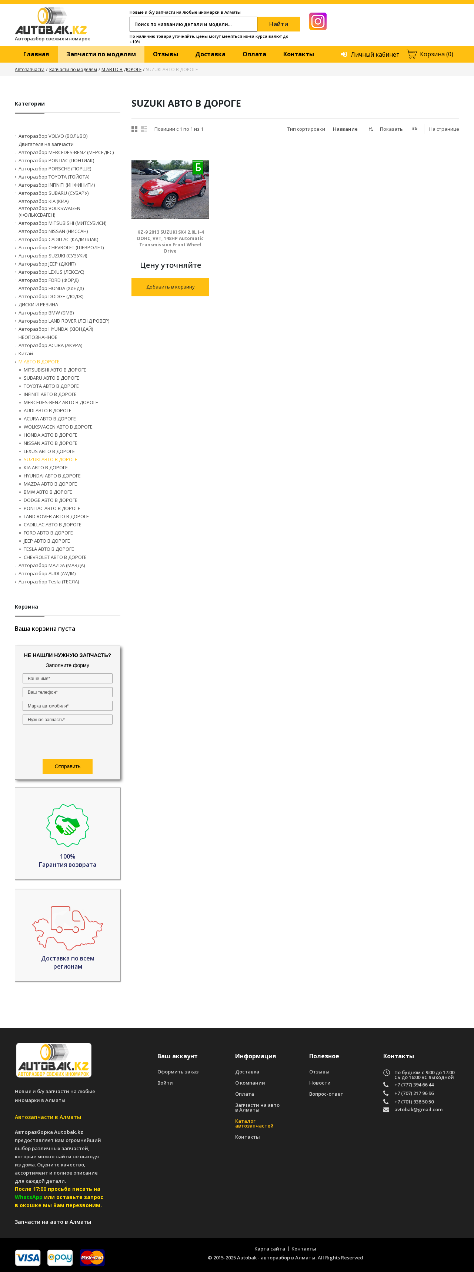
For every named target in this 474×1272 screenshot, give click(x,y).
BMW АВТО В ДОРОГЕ (48, 492)
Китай (26, 353)
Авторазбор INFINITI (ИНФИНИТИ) (57, 185)
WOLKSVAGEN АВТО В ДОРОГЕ (58, 426)
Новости (320, 1082)
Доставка (210, 54)
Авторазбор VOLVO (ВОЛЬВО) (53, 136)
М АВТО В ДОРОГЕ (121, 69)
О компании (250, 1082)
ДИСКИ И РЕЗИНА (38, 304)
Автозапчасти (29, 69)
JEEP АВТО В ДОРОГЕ (47, 540)
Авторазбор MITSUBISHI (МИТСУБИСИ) (62, 223)
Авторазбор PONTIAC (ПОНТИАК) (56, 160)
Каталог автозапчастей (254, 1123)
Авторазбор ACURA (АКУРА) (50, 345)
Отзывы (165, 54)
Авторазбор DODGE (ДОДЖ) (51, 296)
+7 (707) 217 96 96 (414, 1093)
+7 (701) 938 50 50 (414, 1102)
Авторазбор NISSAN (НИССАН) (53, 231)
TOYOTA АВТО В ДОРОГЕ (51, 386)
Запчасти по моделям (101, 54)
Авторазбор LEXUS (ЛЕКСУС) (51, 272)
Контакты (298, 54)
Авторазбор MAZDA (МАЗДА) (52, 565)
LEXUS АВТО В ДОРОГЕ (49, 451)
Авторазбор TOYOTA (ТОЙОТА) (54, 176)
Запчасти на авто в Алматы (257, 1107)
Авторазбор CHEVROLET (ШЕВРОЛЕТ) (61, 247)
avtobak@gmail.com (418, 1110)
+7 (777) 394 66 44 (414, 1085)
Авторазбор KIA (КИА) (44, 201)
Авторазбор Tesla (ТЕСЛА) (49, 581)
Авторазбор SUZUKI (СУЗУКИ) (53, 255)
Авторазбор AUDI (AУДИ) (47, 573)
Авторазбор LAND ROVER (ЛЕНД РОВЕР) (64, 320)
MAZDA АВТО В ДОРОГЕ (50, 483)
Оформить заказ (177, 1071)
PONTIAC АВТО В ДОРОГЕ (52, 508)
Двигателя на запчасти (46, 144)
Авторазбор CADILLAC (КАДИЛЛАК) (58, 239)
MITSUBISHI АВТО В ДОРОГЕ (55, 369)
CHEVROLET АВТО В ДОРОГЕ (55, 557)
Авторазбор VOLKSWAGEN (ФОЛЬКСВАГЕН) (49, 211)
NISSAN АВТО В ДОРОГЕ (50, 443)
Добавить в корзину (170, 286)
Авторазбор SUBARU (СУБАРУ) (54, 193)
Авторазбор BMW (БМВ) (46, 312)
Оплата (254, 54)
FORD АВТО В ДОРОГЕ (48, 532)
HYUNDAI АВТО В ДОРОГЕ (52, 475)
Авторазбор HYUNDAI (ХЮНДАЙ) (56, 329)
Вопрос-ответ (326, 1094)
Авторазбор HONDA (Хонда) (51, 288)
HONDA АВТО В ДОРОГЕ (50, 435)
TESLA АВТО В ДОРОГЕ (49, 549)
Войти (165, 1082)
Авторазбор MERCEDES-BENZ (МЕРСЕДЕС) (66, 152)
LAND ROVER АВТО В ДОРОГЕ (56, 516)
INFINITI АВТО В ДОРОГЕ (50, 394)
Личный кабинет (375, 54)
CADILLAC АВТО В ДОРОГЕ (52, 524)
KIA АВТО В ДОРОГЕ (46, 467)
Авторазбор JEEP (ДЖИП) (47, 263)
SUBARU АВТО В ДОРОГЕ (51, 377)
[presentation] (68, 742)
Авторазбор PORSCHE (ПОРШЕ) (55, 168)
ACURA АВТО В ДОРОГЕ (50, 418)
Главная (36, 54)
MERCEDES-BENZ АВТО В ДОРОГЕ (61, 402)
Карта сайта (269, 1248)
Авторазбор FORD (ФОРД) (49, 280)
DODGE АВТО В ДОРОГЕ (50, 500)
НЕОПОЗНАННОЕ (38, 337)
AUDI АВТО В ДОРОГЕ (47, 410)
